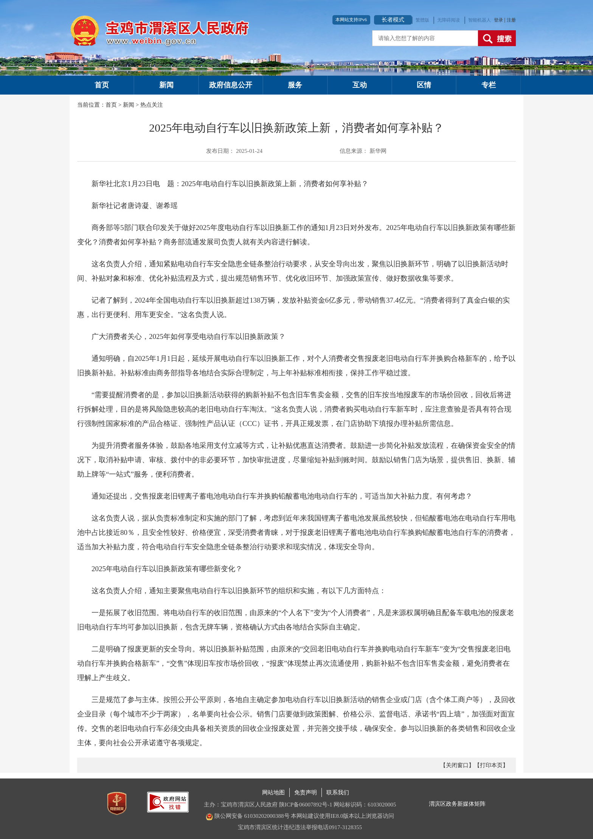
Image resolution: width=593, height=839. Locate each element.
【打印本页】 (491, 765)
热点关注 (151, 105)
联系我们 (337, 792)
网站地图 (273, 792)
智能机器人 (479, 20)
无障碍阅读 (448, 20)
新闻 (166, 85)
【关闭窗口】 (457, 765)
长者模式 (393, 20)
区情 (424, 85)
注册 (511, 20)
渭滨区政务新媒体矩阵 (457, 804)
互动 (359, 85)
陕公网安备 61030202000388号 (248, 816)
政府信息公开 (230, 85)
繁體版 (422, 20)
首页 (102, 85)
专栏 (488, 85)
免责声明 (305, 792)
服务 (295, 85)
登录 (499, 20)
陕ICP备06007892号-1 (305, 805)
